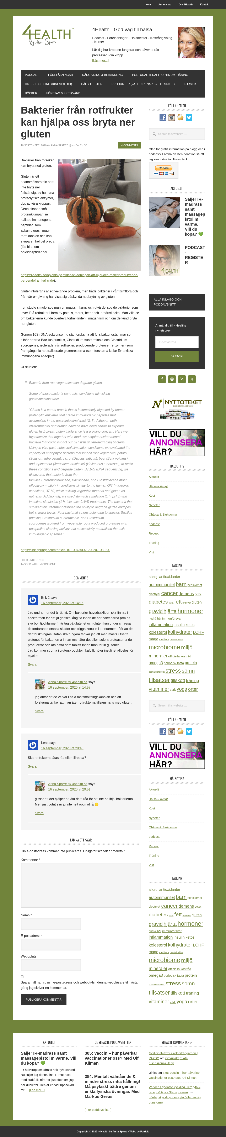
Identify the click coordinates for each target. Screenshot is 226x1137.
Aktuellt (154, 477)
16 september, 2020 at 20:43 (62, 748)
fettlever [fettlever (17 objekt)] (187, 602)
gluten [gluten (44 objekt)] (197, 602)
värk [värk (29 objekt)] (173, 689)
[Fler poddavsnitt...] (98, 1109)
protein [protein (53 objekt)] (191, 663)
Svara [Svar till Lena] (32, 766)
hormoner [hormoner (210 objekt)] (190, 611)
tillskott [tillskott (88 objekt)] (178, 680)
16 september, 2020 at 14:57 (69, 687)
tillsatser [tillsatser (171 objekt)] (159, 680)
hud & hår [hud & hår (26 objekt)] (155, 618)
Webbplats (28, 956)
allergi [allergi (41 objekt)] (153, 577)
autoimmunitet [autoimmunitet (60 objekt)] (162, 584)
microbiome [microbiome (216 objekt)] (164, 647)
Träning (154, 542)
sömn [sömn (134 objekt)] (188, 671)
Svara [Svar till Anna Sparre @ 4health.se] (39, 711)
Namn (26, 915)
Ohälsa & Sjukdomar (163, 514)
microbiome (47, 564)
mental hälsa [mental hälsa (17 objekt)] (176, 639)
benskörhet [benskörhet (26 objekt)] (195, 585)
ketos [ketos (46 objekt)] (189, 625)
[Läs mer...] (100, 60)
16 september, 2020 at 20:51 (69, 789)
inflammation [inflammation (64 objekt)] (161, 624)
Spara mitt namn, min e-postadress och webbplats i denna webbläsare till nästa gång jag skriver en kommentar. (79, 985)
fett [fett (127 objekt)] (178, 602)
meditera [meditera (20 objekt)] (164, 639)
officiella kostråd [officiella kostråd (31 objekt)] (179, 656)
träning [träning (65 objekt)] (192, 680)
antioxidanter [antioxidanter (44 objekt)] (169, 577)
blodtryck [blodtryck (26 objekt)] (154, 594)
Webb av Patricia (139, 1131)
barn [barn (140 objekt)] (181, 584)
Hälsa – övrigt (158, 486)
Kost (42, 560)
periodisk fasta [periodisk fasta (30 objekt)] (174, 663)
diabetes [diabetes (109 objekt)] (158, 602)
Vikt (151, 552)
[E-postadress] (177, 342)
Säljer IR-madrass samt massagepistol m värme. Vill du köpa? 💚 (48, 1058)
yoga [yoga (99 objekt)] (182, 689)
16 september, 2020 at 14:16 (62, 603)
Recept (154, 533)
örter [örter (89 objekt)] (193, 689)
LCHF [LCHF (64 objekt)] (198, 632)
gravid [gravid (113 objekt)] (156, 611)
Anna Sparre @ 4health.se (67, 682)
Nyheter (154, 505)
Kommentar (30, 860)
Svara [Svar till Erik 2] (32, 664)
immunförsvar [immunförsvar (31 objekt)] (172, 618)
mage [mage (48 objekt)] (153, 639)
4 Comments (129, 145)
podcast (154, 524)
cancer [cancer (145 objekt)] (169, 593)
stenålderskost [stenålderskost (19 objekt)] (157, 671)
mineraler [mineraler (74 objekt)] (158, 655)
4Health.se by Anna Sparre (49, 42)
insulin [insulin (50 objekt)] (179, 624)
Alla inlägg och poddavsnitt (168, 302)
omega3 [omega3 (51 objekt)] (156, 663)
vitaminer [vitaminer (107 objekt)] (159, 689)
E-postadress (32, 936)
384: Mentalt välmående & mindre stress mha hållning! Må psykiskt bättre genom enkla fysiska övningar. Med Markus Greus (112, 1086)
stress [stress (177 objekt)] (173, 670)
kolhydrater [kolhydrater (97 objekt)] (180, 632)
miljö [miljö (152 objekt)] (187, 647)
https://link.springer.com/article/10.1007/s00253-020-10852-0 (65, 550)
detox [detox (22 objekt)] (198, 594)
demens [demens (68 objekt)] (186, 593)
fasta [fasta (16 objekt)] (171, 602)
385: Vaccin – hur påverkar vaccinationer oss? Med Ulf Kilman (112, 1058)
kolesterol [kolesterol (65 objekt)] (158, 632)
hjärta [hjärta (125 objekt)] (170, 611)
